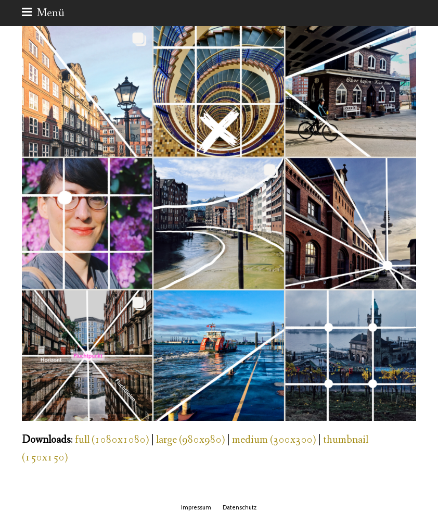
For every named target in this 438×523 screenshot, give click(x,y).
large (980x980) (190, 440)
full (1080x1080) (112, 440)
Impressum (196, 507)
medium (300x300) (274, 440)
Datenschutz (239, 507)
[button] (43, 13)
